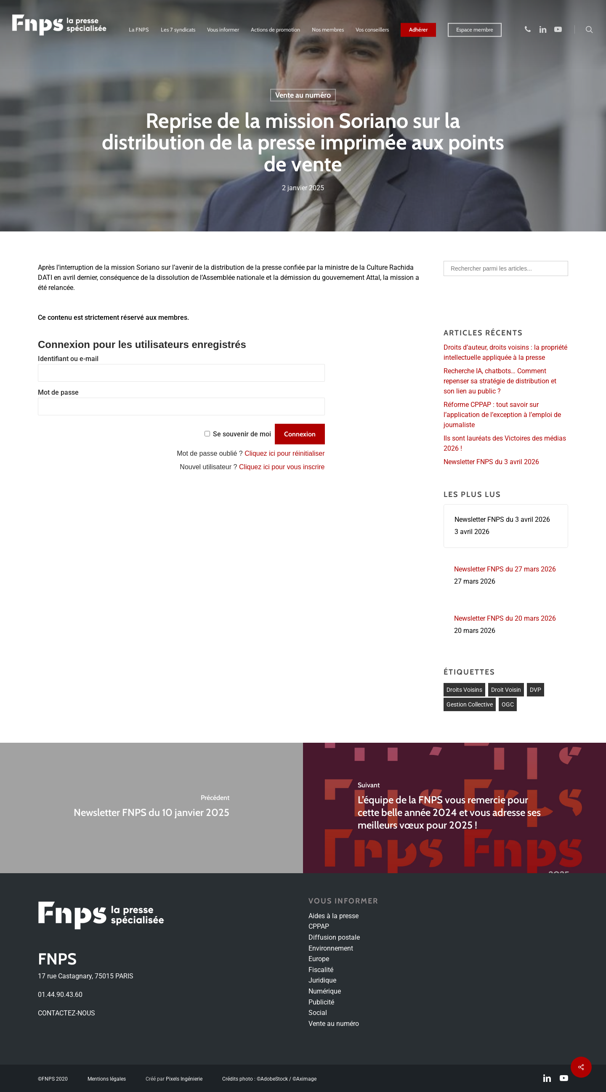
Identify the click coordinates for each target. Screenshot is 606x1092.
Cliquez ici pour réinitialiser (284, 453)
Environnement (330, 948)
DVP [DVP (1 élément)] (535, 689)
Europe (318, 959)
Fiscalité (320, 970)
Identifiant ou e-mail (68, 359)
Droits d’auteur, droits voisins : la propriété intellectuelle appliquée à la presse (505, 352)
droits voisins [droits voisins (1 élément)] (464, 689)
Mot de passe (58, 392)
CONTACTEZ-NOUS (66, 1013)
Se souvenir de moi (242, 434)
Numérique (324, 991)
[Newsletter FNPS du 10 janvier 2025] (151, 808)
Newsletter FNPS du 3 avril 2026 (491, 462)
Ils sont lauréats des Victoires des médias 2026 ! (505, 443)
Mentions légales (107, 1079)
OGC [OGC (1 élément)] (508, 704)
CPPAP (318, 926)
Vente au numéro (303, 95)
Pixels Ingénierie (184, 1079)
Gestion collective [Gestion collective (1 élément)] (470, 704)
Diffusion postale (334, 937)
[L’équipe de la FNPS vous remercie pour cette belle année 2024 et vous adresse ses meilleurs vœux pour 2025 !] (454, 808)
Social (317, 1013)
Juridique (322, 980)
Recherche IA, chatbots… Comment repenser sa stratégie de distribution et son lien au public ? (500, 381)
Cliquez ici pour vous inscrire (282, 466)
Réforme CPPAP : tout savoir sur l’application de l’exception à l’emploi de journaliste (502, 415)
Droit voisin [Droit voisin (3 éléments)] (506, 689)
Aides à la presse (333, 916)
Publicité (321, 1002)
